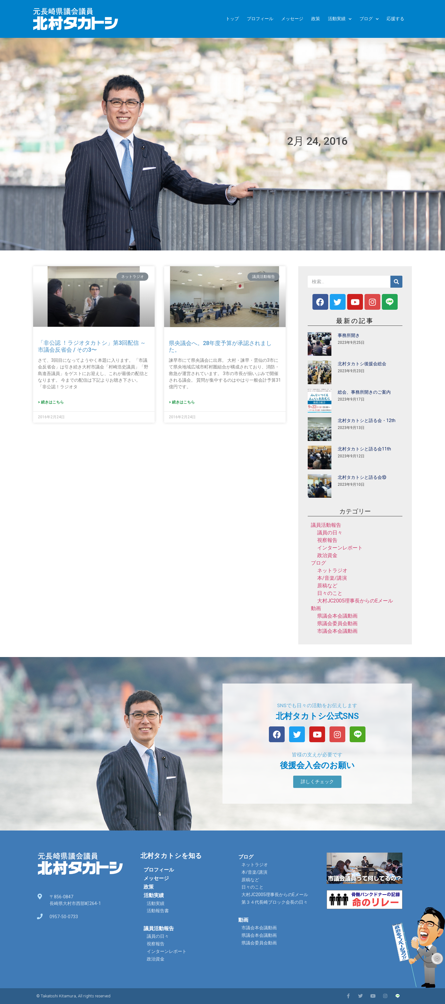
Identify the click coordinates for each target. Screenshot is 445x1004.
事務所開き (349, 335)
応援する (395, 18)
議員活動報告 (326, 525)
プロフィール (260, 18)
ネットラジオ (332, 570)
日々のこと (329, 593)
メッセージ (292, 18)
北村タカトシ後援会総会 (362, 363)
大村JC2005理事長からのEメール (355, 601)
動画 (316, 608)
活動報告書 (158, 910)
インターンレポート (340, 548)
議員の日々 (329, 533)
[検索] (396, 282)
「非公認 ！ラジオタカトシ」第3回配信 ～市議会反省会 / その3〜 (92, 346)
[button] (317, 782)
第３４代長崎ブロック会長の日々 (274, 902)
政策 (315, 18)
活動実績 (340, 19)
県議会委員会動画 (337, 623)
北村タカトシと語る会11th (364, 448)
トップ (232, 18)
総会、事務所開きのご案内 (364, 392)
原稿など (327, 586)
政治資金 (327, 555)
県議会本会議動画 (337, 616)
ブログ (369, 19)
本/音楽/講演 (332, 578)
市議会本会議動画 (337, 631)
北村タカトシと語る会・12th (366, 420)
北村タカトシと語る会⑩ (362, 477)
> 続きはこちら (51, 402)
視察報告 (327, 540)
